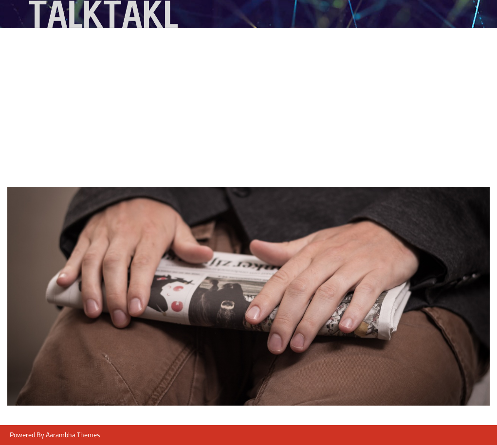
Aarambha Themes (73, 434)
